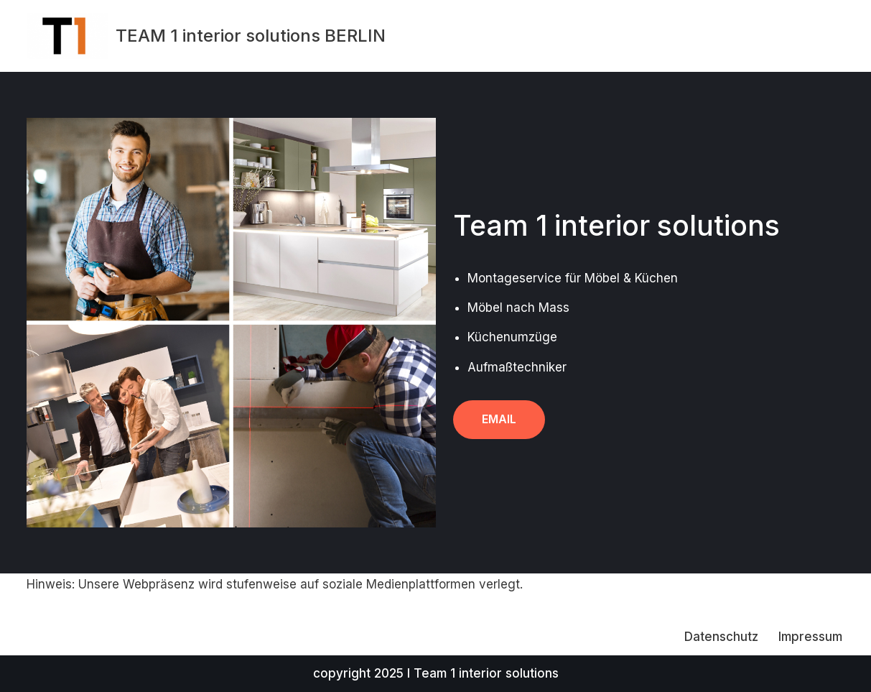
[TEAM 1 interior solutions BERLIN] (206, 36)
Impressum (810, 636)
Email (499, 419)
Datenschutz (721, 636)
